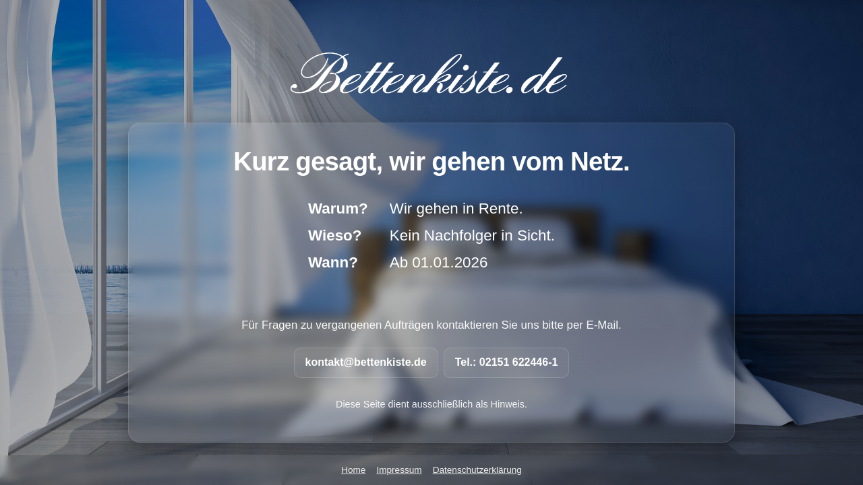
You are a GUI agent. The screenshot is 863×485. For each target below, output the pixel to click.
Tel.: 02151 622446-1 (506, 362)
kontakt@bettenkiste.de (366, 362)
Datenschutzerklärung (477, 470)
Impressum (398, 470)
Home (353, 470)
